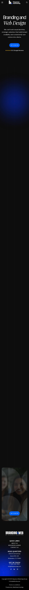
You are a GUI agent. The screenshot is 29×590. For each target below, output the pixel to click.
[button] (27, 2)
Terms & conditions (14, 585)
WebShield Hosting (18, 587)
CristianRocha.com (15, 581)
